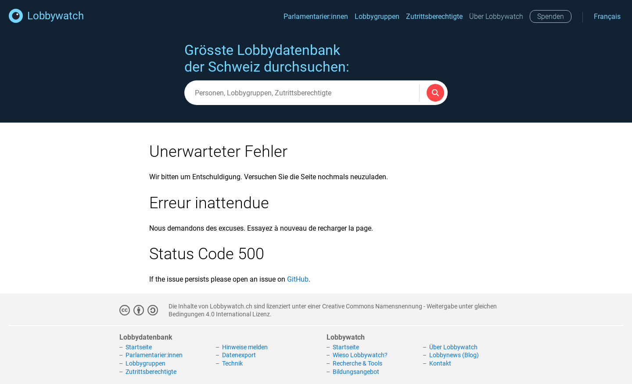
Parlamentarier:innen (316, 16)
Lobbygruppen (377, 16)
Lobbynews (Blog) (454, 355)
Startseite (139, 347)
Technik (232, 363)
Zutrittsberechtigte (434, 16)
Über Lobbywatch (496, 16)
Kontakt (440, 363)
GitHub (298, 279)
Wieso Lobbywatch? (360, 355)
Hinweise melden (245, 347)
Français (607, 16)
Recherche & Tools (357, 363)
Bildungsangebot (356, 371)
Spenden (550, 16)
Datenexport (239, 355)
